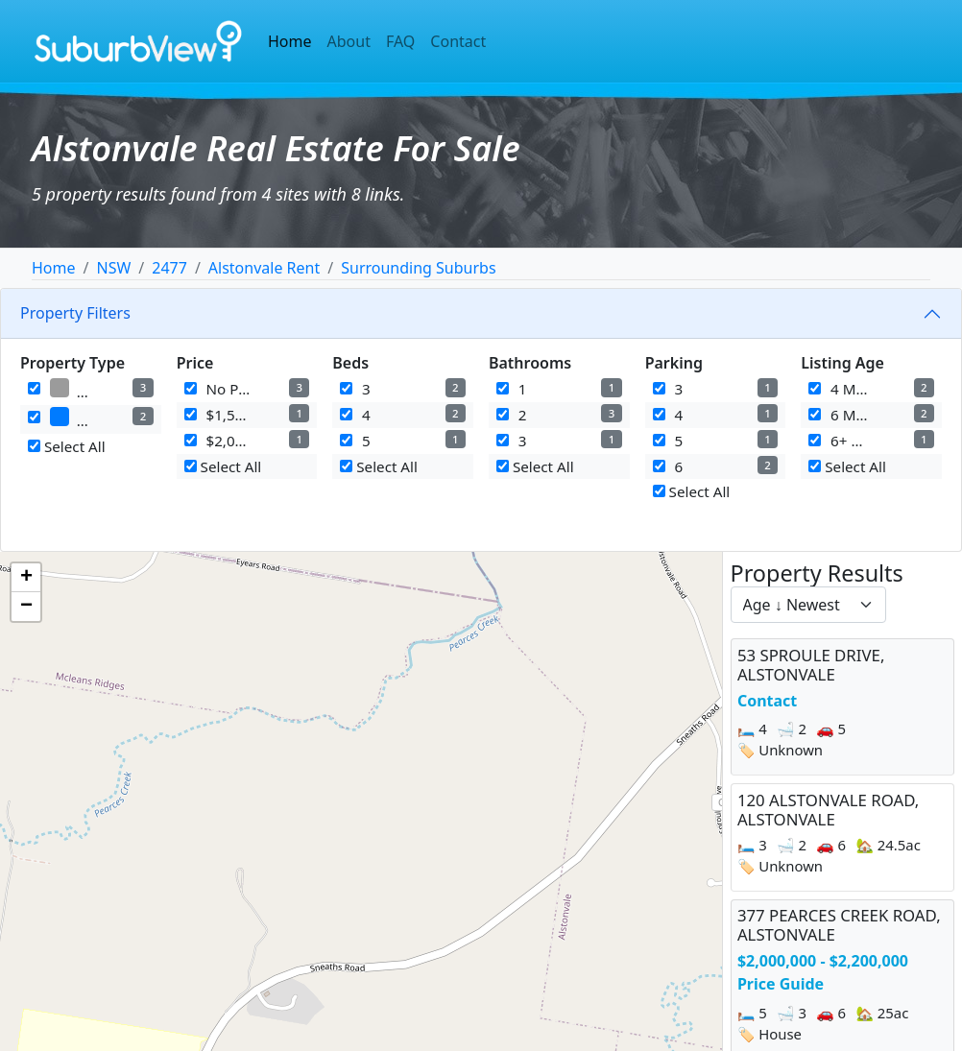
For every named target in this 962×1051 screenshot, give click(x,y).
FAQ (400, 41)
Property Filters (75, 312)
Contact (458, 41)
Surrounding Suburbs (418, 267)
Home (290, 41)
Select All (67, 446)
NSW (113, 267)
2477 (169, 267)
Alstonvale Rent (264, 267)
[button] (26, 577)
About (349, 41)
